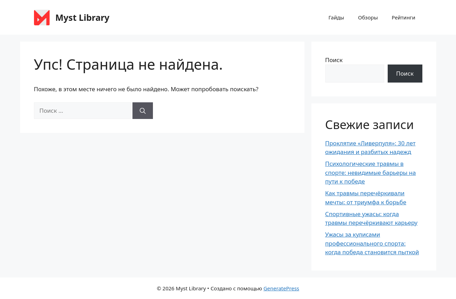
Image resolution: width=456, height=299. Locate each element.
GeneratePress (281, 288)
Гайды (336, 17)
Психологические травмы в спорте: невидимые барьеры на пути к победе (370, 172)
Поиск (334, 60)
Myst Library (82, 17)
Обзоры (368, 17)
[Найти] (142, 110)
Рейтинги (403, 17)
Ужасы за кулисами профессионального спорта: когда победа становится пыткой (372, 243)
